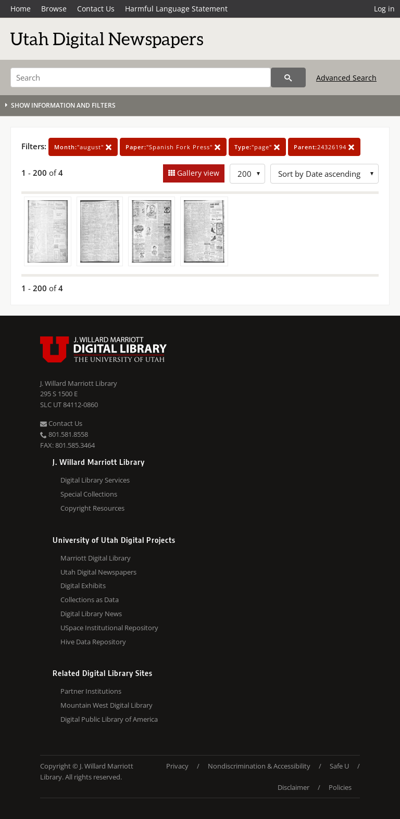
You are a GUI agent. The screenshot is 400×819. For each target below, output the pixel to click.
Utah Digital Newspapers (98, 572)
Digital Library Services (95, 480)
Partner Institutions (90, 691)
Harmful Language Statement (176, 9)
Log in (384, 9)
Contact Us (96, 9)
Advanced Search (346, 78)
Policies (340, 787)
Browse (54, 9)
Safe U (339, 766)
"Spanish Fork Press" (173, 147)
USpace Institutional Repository (109, 627)
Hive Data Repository (93, 641)
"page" (257, 147)
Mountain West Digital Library (106, 705)
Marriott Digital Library (95, 558)
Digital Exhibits (83, 585)
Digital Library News (91, 613)
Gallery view (197, 173)
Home (20, 9)
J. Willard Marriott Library (78, 383)
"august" (83, 147)
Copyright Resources (92, 508)
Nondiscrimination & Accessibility (259, 766)
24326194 (324, 147)
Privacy (177, 766)
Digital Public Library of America (109, 719)
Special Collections (88, 494)
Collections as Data (89, 599)
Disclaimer (293, 787)
